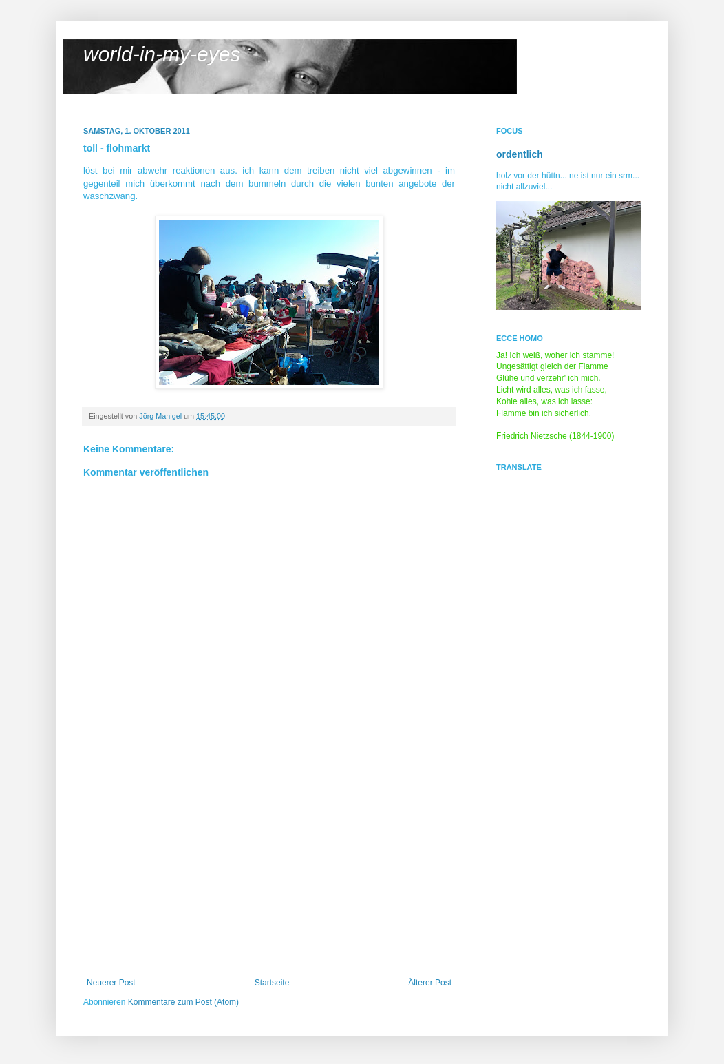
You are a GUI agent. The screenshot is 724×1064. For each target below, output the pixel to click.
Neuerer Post (111, 983)
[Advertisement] (269, 875)
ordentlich (519, 154)
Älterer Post (429, 983)
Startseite (272, 983)
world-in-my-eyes (161, 54)
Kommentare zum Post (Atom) (183, 1002)
